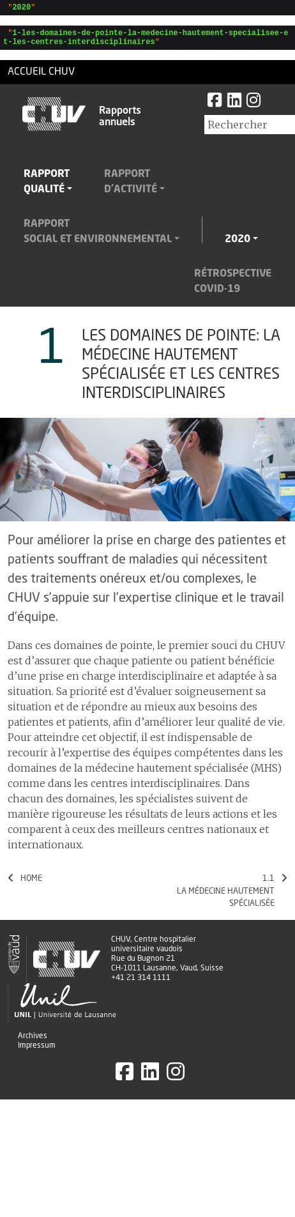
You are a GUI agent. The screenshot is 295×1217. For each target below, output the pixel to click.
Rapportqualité (47, 188)
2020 (237, 245)
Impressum (37, 1051)
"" (19, 8)
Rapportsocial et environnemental (98, 237)
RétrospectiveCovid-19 (232, 287)
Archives (32, 1042)
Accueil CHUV (41, 78)
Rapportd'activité (130, 188)
